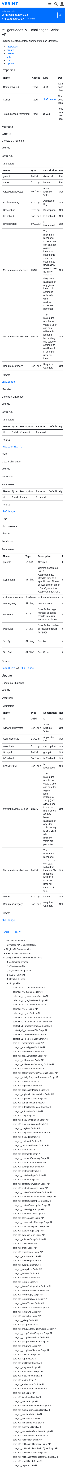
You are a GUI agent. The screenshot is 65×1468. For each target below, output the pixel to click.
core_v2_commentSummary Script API (31, 1158)
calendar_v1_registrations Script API (30, 1000)
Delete (10, 53)
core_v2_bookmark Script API (27, 1141)
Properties (12, 46)
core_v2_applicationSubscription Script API (33, 1094)
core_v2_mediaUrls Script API (27, 1414)
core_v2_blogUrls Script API (26, 1137)
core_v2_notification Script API (27, 1440)
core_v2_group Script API (25, 1324)
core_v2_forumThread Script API (29, 1303)
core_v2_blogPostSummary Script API (31, 1132)
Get (9, 56)
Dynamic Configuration (18, 970)
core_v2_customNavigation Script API (31, 1226)
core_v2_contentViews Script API (29, 1214)
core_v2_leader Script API (25, 1380)
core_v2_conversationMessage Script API (33, 1222)
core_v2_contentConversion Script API (31, 1184)
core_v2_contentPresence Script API (30, 1188)
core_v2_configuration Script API (29, 1167)
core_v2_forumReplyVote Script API (30, 1299)
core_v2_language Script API (27, 1367)
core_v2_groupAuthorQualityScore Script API (35, 1329)
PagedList (8, 668)
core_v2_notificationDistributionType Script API (35, 1448)
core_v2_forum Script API (25, 1282)
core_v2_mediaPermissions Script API (31, 1410)
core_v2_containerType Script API (29, 1175)
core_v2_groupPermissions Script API (31, 1337)
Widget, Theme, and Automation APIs (22, 957)
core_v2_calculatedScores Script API (31, 1145)
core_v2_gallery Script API (25, 1320)
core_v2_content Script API (26, 1179)
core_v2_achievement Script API (28, 1060)
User (62, 4)
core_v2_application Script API (27, 1086)
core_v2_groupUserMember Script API (31, 1350)
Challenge (49, 99)
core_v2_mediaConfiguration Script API (32, 1406)
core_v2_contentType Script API (28, 1209)
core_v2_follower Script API (26, 1273)
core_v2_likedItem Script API (27, 1397)
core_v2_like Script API (24, 1393)
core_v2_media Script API (25, 1401)
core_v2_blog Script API (24, 1115)
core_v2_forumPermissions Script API (31, 1290)
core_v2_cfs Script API (24, 1150)
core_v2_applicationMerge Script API (31, 1090)
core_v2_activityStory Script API (28, 1068)
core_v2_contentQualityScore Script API (32, 1192)
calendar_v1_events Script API (28, 992)
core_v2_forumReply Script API (28, 1295)
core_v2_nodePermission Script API (30, 1435)
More (32, 19)
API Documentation (15, 940)
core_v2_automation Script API (28, 1111)
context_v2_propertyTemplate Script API (32, 1026)
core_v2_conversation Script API (28, 1218)
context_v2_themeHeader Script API (30, 1039)
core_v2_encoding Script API (27, 1260)
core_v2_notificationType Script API (30, 1452)
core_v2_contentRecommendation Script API (34, 1196)
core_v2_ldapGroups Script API (28, 1371)
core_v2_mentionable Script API (28, 1423)
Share (6, 932)
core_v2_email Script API (25, 1248)
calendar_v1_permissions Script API (30, 996)
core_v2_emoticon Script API (27, 1256)
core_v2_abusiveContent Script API (30, 1056)
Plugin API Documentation (16, 949)
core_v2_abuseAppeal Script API (29, 1047)
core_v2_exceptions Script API (27, 1269)
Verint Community (8, 11)
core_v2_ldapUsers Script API (27, 1376)
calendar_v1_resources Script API (29, 1004)
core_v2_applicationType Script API (30, 1098)
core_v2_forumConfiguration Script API (32, 1286)
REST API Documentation (16, 953)
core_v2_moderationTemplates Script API (33, 1431)
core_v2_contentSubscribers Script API (32, 1201)
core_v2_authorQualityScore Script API (32, 1107)
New (60, 15)
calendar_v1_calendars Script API (29, 987)
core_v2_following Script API (27, 1278)
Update (10, 63)
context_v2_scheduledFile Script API (30, 1030)
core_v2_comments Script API (27, 1154)
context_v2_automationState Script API (32, 1017)
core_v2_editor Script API (25, 1243)
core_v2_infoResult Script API (27, 1363)
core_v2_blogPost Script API (27, 1128)
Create (10, 50)
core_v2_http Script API (24, 1359)
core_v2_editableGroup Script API (29, 1239)
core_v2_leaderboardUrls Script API (30, 1388)
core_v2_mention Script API (26, 1418)
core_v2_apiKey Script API (26, 1081)
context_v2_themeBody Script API (29, 1034)
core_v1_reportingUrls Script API (29, 1043)
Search (56, 4)
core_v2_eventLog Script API (27, 1265)
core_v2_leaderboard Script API (28, 1384)
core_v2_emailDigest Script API (28, 1252)
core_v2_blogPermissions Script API (30, 1124)
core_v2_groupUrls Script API (27, 1346)
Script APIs (13, 983)
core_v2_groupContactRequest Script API (33, 1333)
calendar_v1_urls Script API (26, 1013)
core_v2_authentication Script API (29, 1103)
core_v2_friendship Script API (27, 1316)
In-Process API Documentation (19, 945)
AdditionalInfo (12, 446)
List (8, 60)
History (17, 932)
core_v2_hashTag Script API (26, 1354)
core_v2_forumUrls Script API (27, 1312)
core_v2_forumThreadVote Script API (31, 1307)
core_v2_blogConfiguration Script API (31, 1120)
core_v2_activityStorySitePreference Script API (35, 1073)
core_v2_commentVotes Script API (29, 1162)
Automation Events (17, 962)
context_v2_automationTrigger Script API (32, 1022)
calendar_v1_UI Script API (25, 1009)
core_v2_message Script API (27, 1427)
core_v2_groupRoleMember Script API (31, 1342)
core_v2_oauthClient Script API (28, 1461)
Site (50, 4)
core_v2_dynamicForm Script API (29, 1235)
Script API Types (15, 979)
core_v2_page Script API (25, 1465)
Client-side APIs (15, 966)
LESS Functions (15, 975)
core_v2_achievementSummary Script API (33, 1064)
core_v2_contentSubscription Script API (32, 1205)
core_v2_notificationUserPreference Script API (35, 1457)
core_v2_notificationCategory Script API (32, 1444)
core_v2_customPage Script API (28, 1231)
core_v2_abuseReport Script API (29, 1051)
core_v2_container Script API (27, 1171)
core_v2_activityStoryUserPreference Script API (36, 1077)
